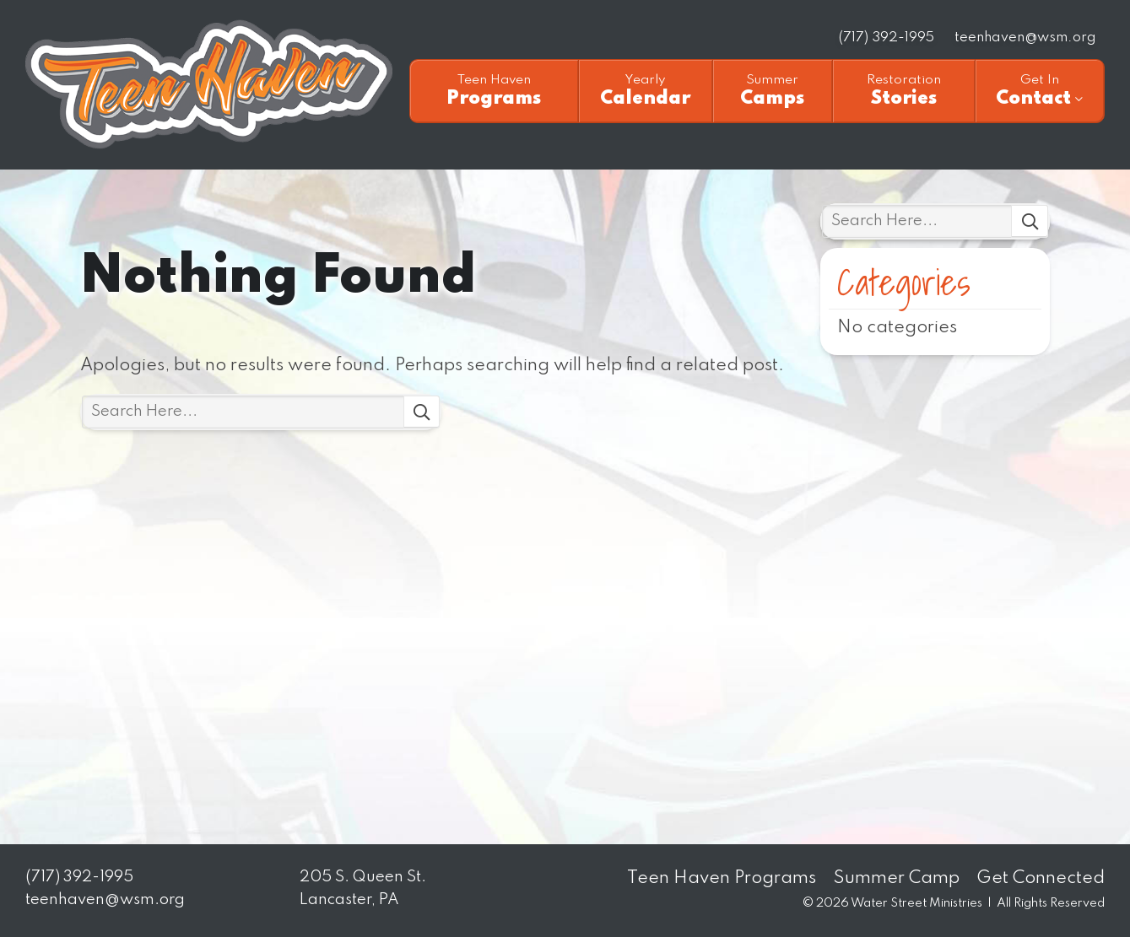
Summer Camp (896, 878)
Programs (494, 90)
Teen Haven (208, 85)
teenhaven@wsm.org (1025, 37)
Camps (772, 90)
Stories (904, 90)
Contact (1040, 90)
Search (422, 412)
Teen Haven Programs (721, 878)
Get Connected (1040, 878)
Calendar (645, 90)
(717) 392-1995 (886, 37)
